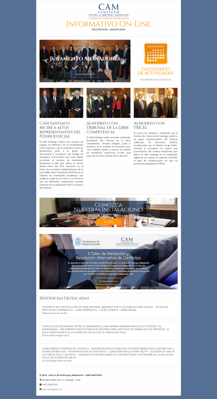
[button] (46, 61)
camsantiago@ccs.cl (52, 389)
